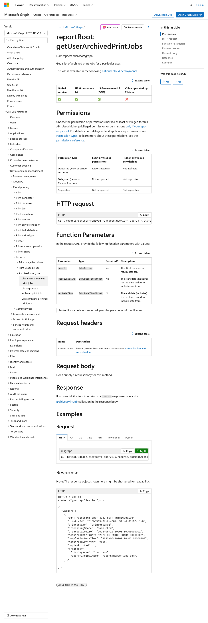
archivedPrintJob (67, 401)
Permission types (67, 135)
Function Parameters (173, 43)
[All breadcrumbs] (59, 27)
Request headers (171, 48)
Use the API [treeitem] (13, 79)
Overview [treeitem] (15, 117)
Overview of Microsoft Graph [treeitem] (23, 47)
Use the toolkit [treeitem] (15, 90)
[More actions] (148, 27)
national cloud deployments (119, 71)
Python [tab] (129, 437)
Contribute (65, 612)
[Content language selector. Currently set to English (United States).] (21, 603)
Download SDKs (163, 14)
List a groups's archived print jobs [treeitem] (32, 291)
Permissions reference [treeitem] (19, 74)
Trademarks (115, 612)
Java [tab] (90, 437)
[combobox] (26, 33)
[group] (104, 221)
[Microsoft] (6, 5)
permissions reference (70, 140)
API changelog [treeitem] (15, 58)
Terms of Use (97, 612)
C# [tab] (71, 437)
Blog (49, 612)
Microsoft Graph (74, 27)
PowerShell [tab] (114, 437)
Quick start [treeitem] (13, 63)
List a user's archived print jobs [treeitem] (33, 281)
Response (167, 57)
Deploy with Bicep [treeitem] (17, 95)
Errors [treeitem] (10, 106)
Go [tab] (80, 437)
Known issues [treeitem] (14, 101)
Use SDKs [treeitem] (12, 85)
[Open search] (191, 5)
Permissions (169, 34)
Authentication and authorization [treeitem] (25, 68)
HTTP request (169, 38)
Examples (167, 62)
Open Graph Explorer (190, 14)
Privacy (79, 612)
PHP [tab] (100, 437)
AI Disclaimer (11, 612)
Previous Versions (33, 612)
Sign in (200, 5)
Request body (169, 53)
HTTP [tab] (62, 437)
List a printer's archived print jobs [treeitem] (35, 301)
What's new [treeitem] (13, 52)
